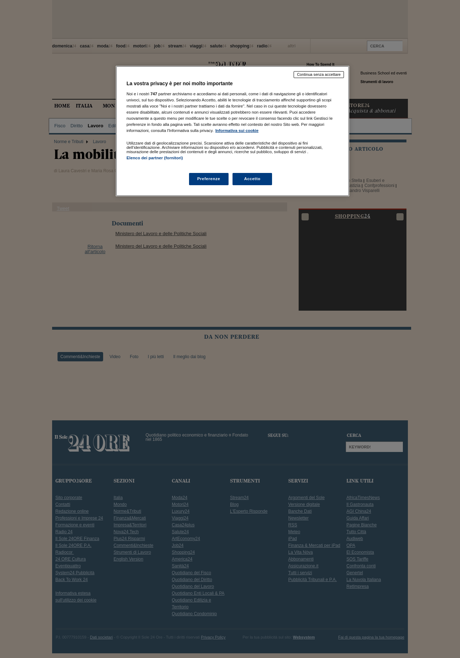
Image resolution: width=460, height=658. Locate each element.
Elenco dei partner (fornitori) (154, 158)
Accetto (252, 179)
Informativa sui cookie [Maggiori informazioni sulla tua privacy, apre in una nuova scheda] (236, 130)
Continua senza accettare (319, 74)
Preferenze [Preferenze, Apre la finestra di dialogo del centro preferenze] (208, 179)
